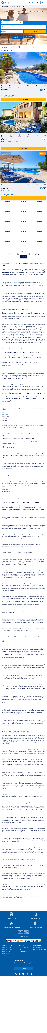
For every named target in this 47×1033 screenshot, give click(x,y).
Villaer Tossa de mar (7, 951)
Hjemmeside (5, 6)
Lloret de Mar (15, 92)
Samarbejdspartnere (38, 947)
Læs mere (23, 968)
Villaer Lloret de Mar (7, 949)
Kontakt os (12, 6)
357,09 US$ (9, 145)
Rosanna (4, 188)
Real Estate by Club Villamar (40, 949)
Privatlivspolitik (23, 951)
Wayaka (4, 139)
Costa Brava (8, 92)
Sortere (32, 47)
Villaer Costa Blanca (7, 947)
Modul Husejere (37, 945)
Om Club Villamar (23, 947)
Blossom (4, 89)
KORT (23, 256)
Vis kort (4, 47)
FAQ (23, 6)
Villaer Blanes (5, 953)
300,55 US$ (9, 95)
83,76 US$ (8, 194)
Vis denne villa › (23, 99)
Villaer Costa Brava (7, 945)
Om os (18, 6)
